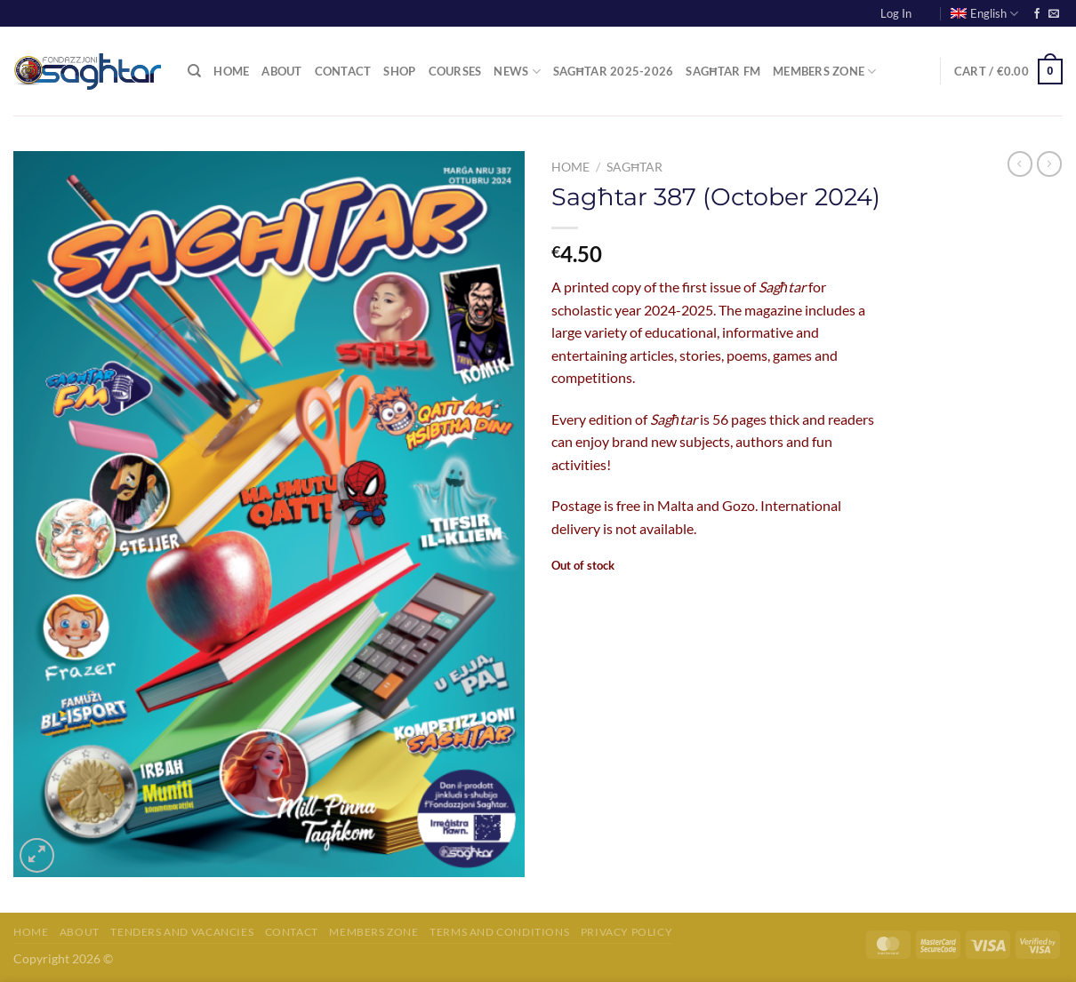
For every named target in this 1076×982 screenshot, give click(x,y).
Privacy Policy (627, 931)
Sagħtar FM (723, 71)
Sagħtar (634, 167)
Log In (895, 13)
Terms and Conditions (499, 931)
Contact (343, 71)
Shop (399, 71)
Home (231, 71)
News (517, 71)
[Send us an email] (1053, 14)
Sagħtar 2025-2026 (613, 71)
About (281, 71)
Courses (455, 71)
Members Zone (825, 71)
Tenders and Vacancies (181, 931)
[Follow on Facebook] (1037, 14)
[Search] (194, 71)
